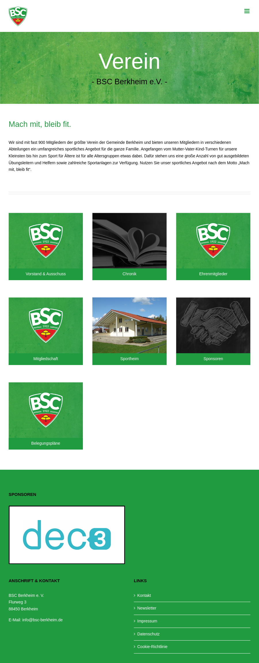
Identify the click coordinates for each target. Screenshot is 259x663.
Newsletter (146, 608)
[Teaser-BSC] (46, 215)
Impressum (147, 621)
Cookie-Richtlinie (152, 646)
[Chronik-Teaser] (129, 215)
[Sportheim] (129, 299)
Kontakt (144, 595)
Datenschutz (148, 634)
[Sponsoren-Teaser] (213, 299)
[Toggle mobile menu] (247, 11)
